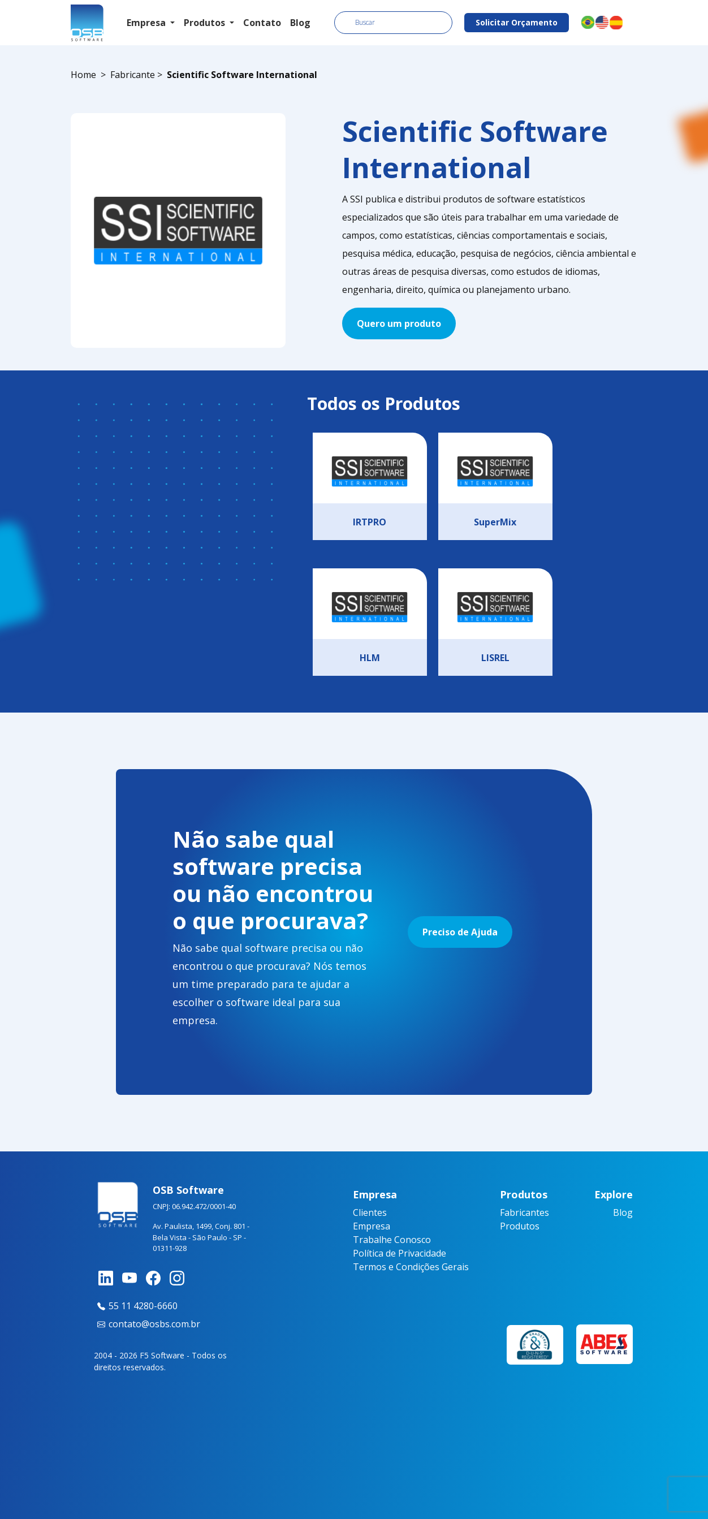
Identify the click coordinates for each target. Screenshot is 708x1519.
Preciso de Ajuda (460, 932)
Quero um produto (399, 323)
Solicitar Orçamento (517, 22)
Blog (300, 22)
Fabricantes (524, 1212)
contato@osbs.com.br (147, 1324)
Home (83, 74)
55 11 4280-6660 (136, 1306)
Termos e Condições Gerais (411, 1267)
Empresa (371, 1226)
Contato (262, 22)
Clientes (370, 1212)
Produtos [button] (205, 22)
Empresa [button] (147, 22)
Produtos (519, 1226)
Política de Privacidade (399, 1253)
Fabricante (132, 74)
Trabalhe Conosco (392, 1239)
